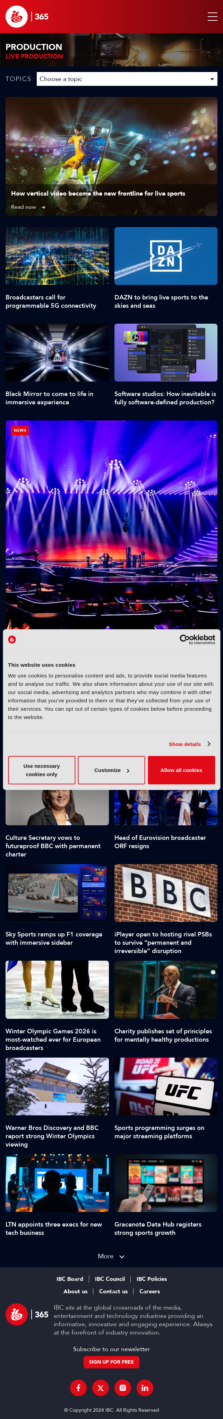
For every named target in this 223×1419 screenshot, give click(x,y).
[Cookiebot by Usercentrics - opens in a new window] (184, 639)
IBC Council (110, 1279)
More (106, 1256)
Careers (149, 1291)
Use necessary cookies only (41, 770)
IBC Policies (152, 1279)
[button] (211, 16)
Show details (185, 744)
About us (75, 1291)
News (20, 430)
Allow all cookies (182, 770)
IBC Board (70, 1279)
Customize (111, 770)
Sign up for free (111, 1362)
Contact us (113, 1291)
